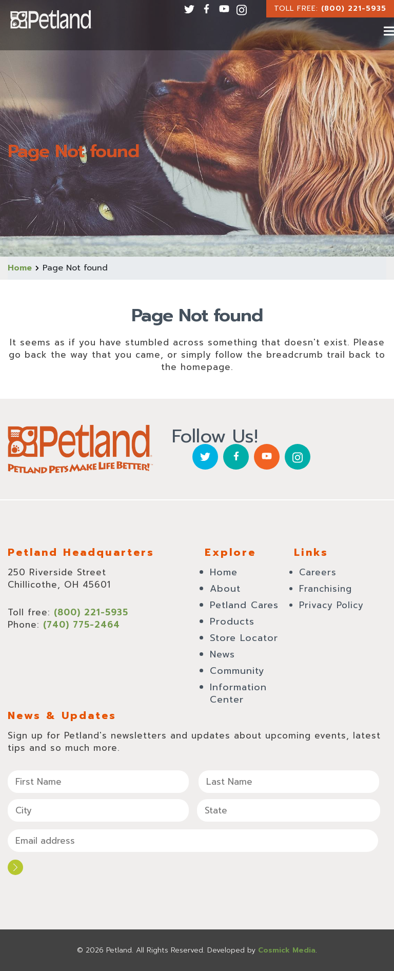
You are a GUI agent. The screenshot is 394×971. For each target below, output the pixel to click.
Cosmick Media (287, 950)
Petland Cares (244, 605)
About (225, 588)
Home (20, 268)
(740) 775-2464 (81, 624)
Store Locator (244, 638)
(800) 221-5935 (353, 8)
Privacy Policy (331, 605)
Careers (318, 572)
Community (237, 671)
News (222, 654)
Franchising (325, 588)
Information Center (238, 693)
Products (232, 621)
